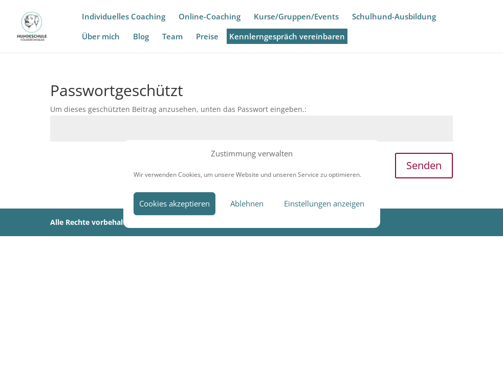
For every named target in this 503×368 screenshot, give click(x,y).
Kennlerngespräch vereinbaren (289, 37)
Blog (141, 37)
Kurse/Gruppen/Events (296, 17)
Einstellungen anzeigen (324, 203)
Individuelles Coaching (123, 17)
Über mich (101, 37)
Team (172, 37)
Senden (424, 165)
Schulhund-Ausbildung (394, 17)
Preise (207, 37)
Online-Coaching (209, 17)
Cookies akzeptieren (174, 203)
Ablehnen (247, 203)
